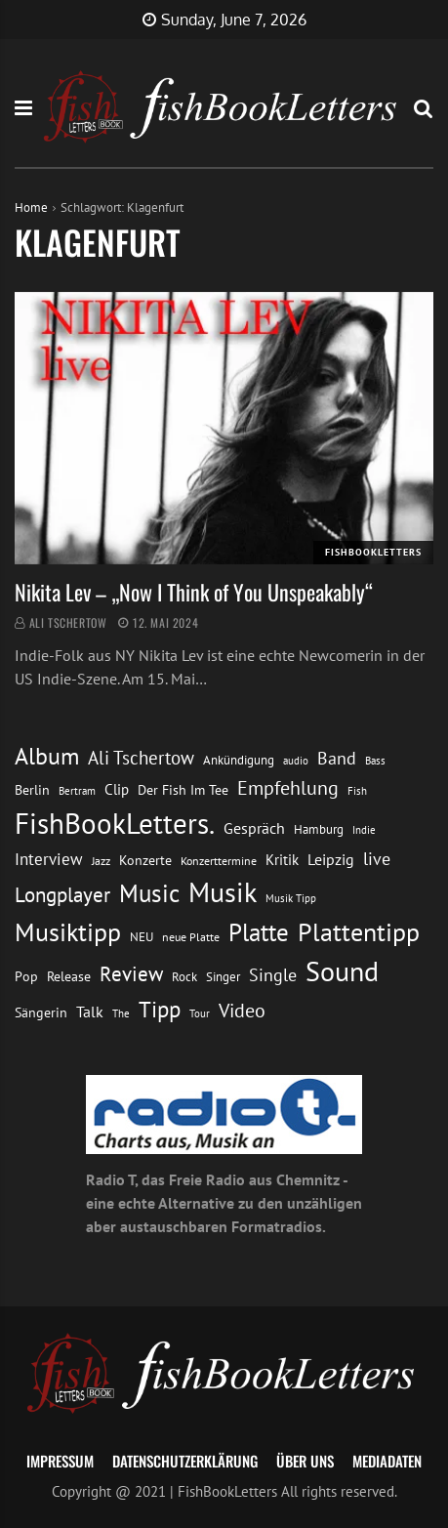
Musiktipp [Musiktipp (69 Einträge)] (68, 932)
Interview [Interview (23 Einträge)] (49, 859)
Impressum (60, 1460)
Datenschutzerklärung (185, 1460)
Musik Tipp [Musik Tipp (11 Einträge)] (290, 897)
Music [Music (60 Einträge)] (149, 893)
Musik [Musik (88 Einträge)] (222, 892)
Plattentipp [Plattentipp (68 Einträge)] (359, 932)
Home (31, 207)
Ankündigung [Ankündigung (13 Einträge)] (238, 760)
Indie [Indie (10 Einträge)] (364, 830)
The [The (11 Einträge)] (121, 1013)
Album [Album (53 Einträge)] (47, 756)
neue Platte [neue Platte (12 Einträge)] (191, 936)
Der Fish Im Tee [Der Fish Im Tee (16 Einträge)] (183, 790)
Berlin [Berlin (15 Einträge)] (32, 790)
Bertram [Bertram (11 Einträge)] (77, 790)
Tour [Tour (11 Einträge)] (199, 1013)
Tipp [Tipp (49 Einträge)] (160, 1008)
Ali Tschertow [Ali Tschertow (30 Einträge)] (141, 757)
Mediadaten (387, 1460)
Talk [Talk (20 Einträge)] (89, 1011)
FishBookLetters (373, 552)
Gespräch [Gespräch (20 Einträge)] (254, 828)
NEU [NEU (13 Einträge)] (141, 937)
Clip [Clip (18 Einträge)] (116, 789)
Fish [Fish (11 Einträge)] (357, 790)
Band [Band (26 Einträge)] (336, 758)
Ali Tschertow (68, 622)
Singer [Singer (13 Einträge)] (223, 977)
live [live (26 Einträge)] (376, 858)
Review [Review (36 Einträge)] (131, 974)
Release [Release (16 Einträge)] (69, 976)
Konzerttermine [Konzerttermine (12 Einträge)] (219, 860)
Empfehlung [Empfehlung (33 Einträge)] (288, 787)
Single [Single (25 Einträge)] (273, 975)
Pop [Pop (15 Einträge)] (26, 976)
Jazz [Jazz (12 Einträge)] (101, 860)
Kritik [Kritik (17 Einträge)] (282, 859)
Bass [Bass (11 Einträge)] (375, 760)
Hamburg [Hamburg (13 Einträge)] (319, 829)
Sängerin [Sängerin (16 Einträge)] (41, 1012)
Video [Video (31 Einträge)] (242, 1010)
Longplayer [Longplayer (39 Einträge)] (62, 894)
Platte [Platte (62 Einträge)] (258, 932)
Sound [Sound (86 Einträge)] (342, 971)
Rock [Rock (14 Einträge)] (184, 976)
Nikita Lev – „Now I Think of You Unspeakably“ (194, 591)
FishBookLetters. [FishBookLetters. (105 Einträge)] (115, 823)
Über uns (305, 1460)
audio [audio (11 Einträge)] (295, 760)
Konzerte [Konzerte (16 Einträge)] (145, 860)
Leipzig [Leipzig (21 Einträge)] (330, 859)
